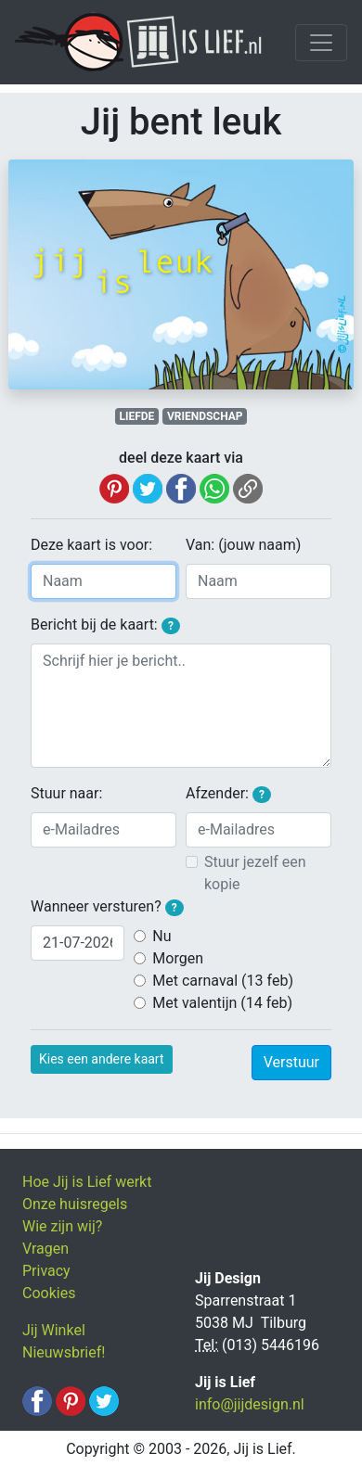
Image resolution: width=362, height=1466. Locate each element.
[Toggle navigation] (321, 42)
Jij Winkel (53, 1330)
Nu (161, 936)
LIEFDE (136, 416)
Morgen (177, 958)
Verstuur (291, 1062)
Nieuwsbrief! (63, 1352)
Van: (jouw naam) (243, 545)
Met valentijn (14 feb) (222, 1003)
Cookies (48, 1293)
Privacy (46, 1271)
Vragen (45, 1248)
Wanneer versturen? (107, 907)
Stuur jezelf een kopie (255, 873)
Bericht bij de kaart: (105, 625)
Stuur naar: (66, 793)
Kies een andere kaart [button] (101, 1059)
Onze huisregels (74, 1204)
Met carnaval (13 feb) (222, 980)
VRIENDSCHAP (205, 416)
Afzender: (228, 793)
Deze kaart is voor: (91, 545)
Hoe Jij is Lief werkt (86, 1182)
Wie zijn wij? (62, 1226)
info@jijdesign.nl (249, 1404)
